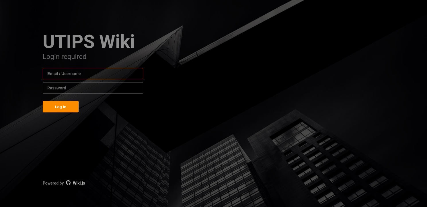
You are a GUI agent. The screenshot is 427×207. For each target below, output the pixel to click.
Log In (60, 107)
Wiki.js (79, 183)
